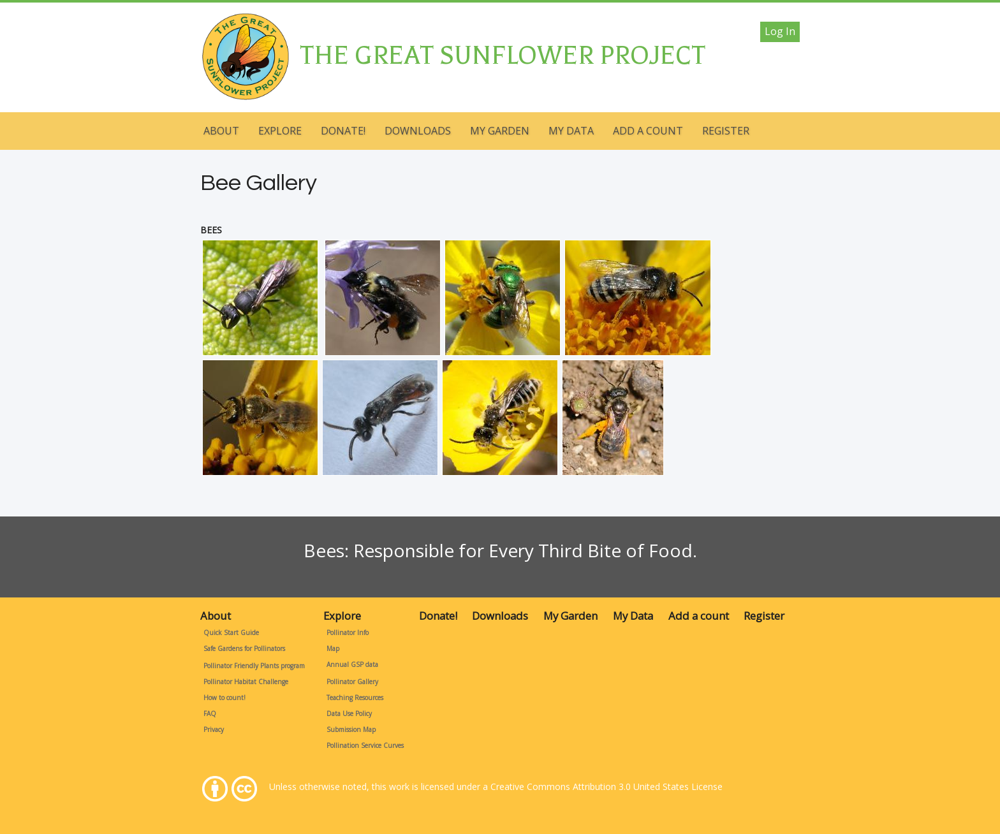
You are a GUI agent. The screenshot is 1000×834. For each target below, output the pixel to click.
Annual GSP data (352, 664)
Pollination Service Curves (365, 745)
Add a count (648, 131)
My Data (571, 131)
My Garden (499, 131)
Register (725, 131)
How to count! (224, 697)
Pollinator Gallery (352, 681)
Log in (780, 31)
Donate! (343, 131)
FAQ (209, 713)
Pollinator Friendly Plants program (254, 665)
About (221, 131)
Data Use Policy (349, 713)
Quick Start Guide (231, 632)
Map (333, 648)
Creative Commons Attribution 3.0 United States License (606, 786)
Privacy (213, 729)
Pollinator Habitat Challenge (245, 681)
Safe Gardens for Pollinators (244, 648)
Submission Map (351, 729)
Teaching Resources (355, 697)
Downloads (418, 131)
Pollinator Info (348, 632)
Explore (280, 131)
